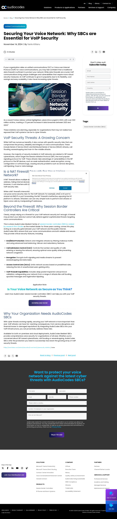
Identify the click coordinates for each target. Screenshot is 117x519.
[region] (59, 181)
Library (97, 3)
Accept (65, 188)
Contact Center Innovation (45, 472)
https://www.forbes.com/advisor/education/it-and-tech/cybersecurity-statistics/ (27, 347)
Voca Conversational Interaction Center (49, 476)
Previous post (59, 355)
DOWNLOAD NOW (40, 303)
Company (111, 7)
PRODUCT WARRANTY (17, 510)
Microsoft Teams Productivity (45, 466)
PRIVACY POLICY (42, 510)
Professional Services (101, 479)
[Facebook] (7, 468)
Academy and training (101, 482)
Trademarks (69, 488)
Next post (72, 355)
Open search (115, 3)
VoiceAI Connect (41, 479)
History (67, 472)
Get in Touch (111, 498)
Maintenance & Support (102, 488)
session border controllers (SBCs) (54, 224)
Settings (52, 188)
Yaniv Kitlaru (33, 44)
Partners (81, 7)
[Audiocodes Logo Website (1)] (13, 7)
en (85, 3)
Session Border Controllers (44, 488)
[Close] (86, 173)
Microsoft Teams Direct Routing (46, 469)
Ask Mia (111, 509)
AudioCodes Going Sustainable (75, 479)
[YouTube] (17, 468)
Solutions (47, 7)
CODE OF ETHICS (5, 512)
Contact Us (107, 3)
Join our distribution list (14, 475)
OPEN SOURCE (5, 510)
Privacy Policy (56, 427)
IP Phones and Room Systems (45, 491)
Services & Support (96, 7)
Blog (90, 3)
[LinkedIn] (12, 468)
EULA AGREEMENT (30, 510)
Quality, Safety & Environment (75, 476)
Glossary (68, 485)
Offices (67, 466)
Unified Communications (15, 26)
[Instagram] (22, 468)
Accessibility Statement (73, 491)
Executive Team (70, 469)
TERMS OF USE (53, 510)
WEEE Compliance (71, 482)
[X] (2, 468)
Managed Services (100, 485)
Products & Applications (65, 7)
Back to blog (45, 355)
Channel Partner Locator (102, 469)
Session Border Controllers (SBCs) (94, 127)
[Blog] (27, 468)
